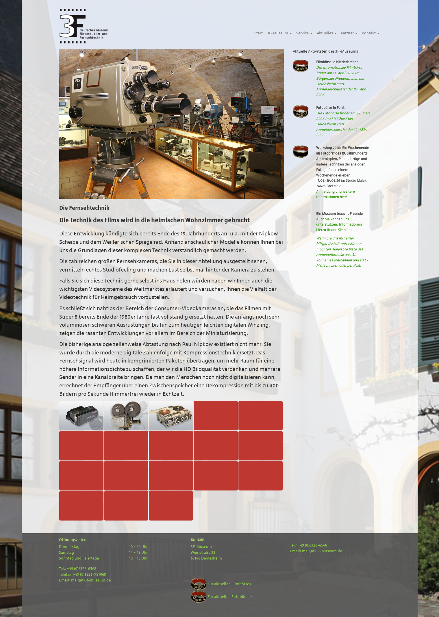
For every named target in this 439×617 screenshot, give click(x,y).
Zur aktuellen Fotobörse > (221, 596)
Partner (349, 33)
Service (304, 33)
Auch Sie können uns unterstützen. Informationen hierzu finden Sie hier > (339, 225)
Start (258, 33)
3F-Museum (279, 33)
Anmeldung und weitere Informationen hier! (335, 194)
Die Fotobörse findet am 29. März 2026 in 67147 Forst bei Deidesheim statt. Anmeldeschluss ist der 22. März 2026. (343, 124)
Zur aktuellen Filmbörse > (221, 584)
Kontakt (370, 33)
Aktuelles (327, 33)
